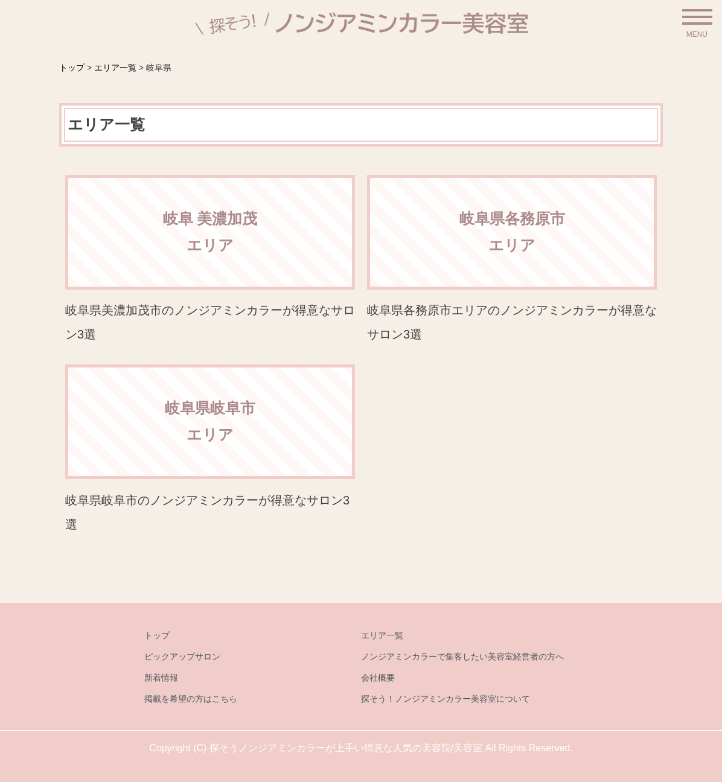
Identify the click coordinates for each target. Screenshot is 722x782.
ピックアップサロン (182, 656)
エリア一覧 (382, 635)
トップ (157, 635)
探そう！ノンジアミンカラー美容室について (445, 699)
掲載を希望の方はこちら (190, 699)
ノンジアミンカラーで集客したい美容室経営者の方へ (462, 656)
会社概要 (378, 677)
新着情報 (161, 677)
